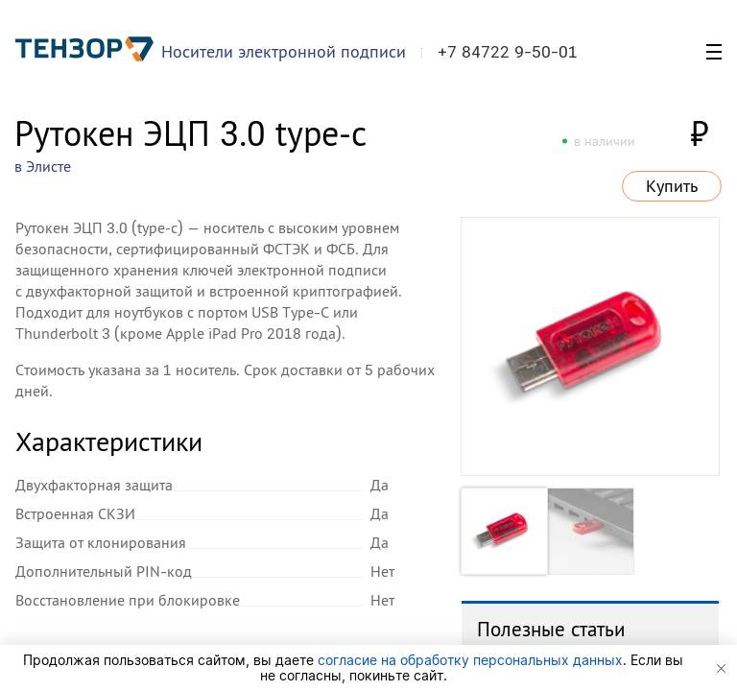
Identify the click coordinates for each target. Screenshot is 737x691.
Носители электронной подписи (283, 51)
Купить (672, 186)
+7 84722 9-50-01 (508, 51)
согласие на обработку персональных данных (470, 660)
